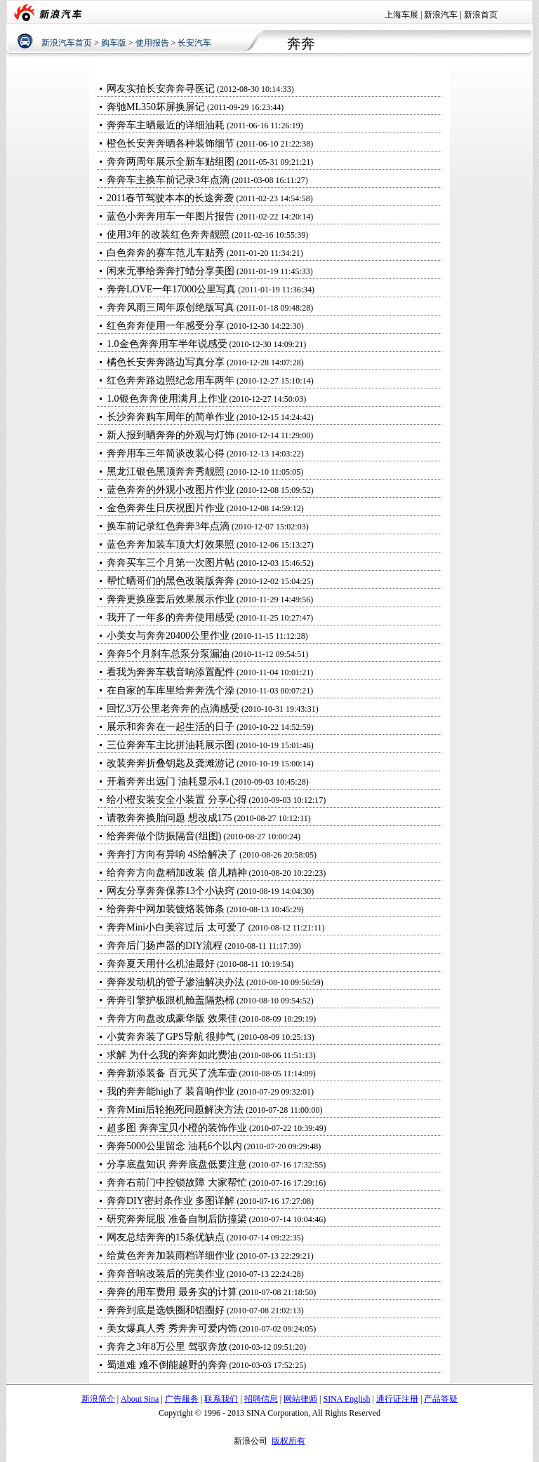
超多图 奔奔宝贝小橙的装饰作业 (178, 1128)
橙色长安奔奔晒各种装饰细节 (170, 143)
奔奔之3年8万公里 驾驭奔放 (167, 1346)
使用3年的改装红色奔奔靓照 (168, 234)
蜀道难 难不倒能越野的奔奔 (167, 1365)
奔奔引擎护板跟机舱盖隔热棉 (170, 1000)
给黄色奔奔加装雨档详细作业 (170, 1255)
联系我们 (221, 1399)
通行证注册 (397, 1399)
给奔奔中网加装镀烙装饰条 (166, 909)
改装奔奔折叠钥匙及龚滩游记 (170, 763)
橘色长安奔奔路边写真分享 (166, 362)
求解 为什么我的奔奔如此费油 (172, 1055)
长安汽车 (194, 43)
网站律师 (300, 1399)
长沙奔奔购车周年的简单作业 (170, 417)
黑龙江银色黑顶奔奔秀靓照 (166, 471)
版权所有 (288, 1441)
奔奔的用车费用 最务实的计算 (172, 1292)
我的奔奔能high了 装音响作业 (170, 1091)
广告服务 (182, 1399)
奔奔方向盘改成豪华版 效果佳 (172, 1018)
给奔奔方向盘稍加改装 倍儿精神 (177, 872)
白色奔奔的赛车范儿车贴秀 (166, 253)
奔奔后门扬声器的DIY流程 (164, 945)
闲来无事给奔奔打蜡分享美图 (170, 271)
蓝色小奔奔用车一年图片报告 (170, 216)
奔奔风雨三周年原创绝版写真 (170, 307)
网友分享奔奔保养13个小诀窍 (172, 891)
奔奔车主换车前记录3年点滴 (168, 180)
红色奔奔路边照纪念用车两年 (170, 380)
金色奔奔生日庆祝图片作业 (166, 508)
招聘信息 (261, 1399)
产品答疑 (441, 1399)
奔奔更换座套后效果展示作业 (170, 599)
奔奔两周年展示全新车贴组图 (170, 161)
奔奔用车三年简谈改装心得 (166, 453)
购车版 (113, 43)
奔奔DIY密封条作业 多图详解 (170, 1201)
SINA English (346, 1399)
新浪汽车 (441, 15)
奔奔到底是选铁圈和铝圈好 (166, 1310)
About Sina (140, 1399)
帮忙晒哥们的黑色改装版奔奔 (170, 581)
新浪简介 (98, 1399)
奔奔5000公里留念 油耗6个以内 (174, 1146)
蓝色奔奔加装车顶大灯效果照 (170, 544)
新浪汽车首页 (66, 43)
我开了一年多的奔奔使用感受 (170, 617)
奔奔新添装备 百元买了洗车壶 (172, 1073)
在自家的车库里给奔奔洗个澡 (170, 690)
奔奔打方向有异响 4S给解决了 (172, 854)
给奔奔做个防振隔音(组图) (164, 836)
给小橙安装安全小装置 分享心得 (177, 799)
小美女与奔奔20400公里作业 (168, 635)
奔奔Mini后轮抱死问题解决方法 (175, 1109)
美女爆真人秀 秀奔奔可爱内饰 (172, 1328)
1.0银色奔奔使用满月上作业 (167, 398)
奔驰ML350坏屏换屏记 (156, 107)
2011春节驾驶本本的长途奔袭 (170, 198)
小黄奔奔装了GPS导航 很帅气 (171, 1036)
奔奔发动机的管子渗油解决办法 (175, 982)
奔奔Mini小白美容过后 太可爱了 (176, 927)
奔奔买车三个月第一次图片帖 (170, 562)
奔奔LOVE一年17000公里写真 (171, 289)
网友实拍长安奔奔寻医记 (161, 88)
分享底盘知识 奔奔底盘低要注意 (177, 1164)
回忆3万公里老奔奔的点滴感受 (173, 708)
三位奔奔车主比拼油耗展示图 (170, 745)
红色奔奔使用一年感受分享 (166, 325)
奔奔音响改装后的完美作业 (166, 1273)
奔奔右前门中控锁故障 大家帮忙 (177, 1182)
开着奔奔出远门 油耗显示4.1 (168, 781)
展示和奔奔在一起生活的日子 (170, 727)
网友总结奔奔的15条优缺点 (166, 1237)
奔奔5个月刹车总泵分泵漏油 (168, 654)
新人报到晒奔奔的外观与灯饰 (170, 435)
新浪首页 (481, 15)
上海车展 (401, 15)
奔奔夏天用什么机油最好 (161, 964)
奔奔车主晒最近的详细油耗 (166, 125)
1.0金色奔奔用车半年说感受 (167, 344)
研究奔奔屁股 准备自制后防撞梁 (177, 1219)
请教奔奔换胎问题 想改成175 (169, 818)
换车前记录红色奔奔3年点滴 (168, 526)
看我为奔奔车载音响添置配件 (170, 672)
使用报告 (152, 43)
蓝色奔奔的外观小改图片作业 (170, 490)
